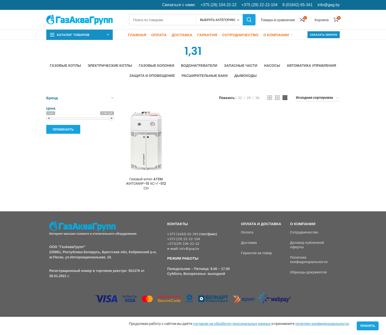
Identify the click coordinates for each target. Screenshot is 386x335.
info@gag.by (329, 5)
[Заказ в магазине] (317, 98)
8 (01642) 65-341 (297, 5)
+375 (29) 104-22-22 (219, 5)
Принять (367, 326)
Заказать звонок (323, 34)
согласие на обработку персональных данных (232, 323)
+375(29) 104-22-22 (183, 243)
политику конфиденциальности (322, 323)
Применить (63, 129)
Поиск (249, 19)
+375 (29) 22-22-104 (259, 5)
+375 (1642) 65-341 (182, 234)
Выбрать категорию (217, 20)
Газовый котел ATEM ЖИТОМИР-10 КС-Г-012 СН (146, 183)
